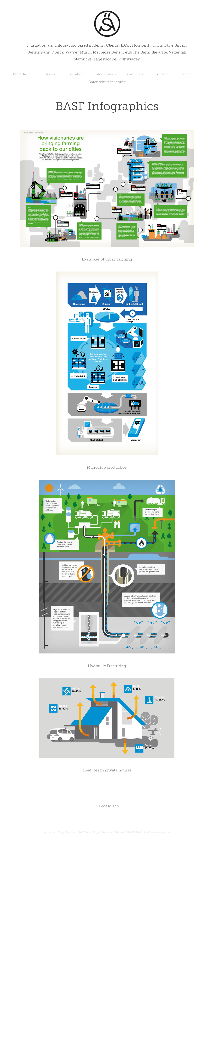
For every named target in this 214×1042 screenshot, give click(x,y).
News (50, 74)
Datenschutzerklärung (107, 82)
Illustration (74, 74)
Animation (135, 74)
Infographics (105, 74)
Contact (161, 74)
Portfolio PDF (24, 74)
